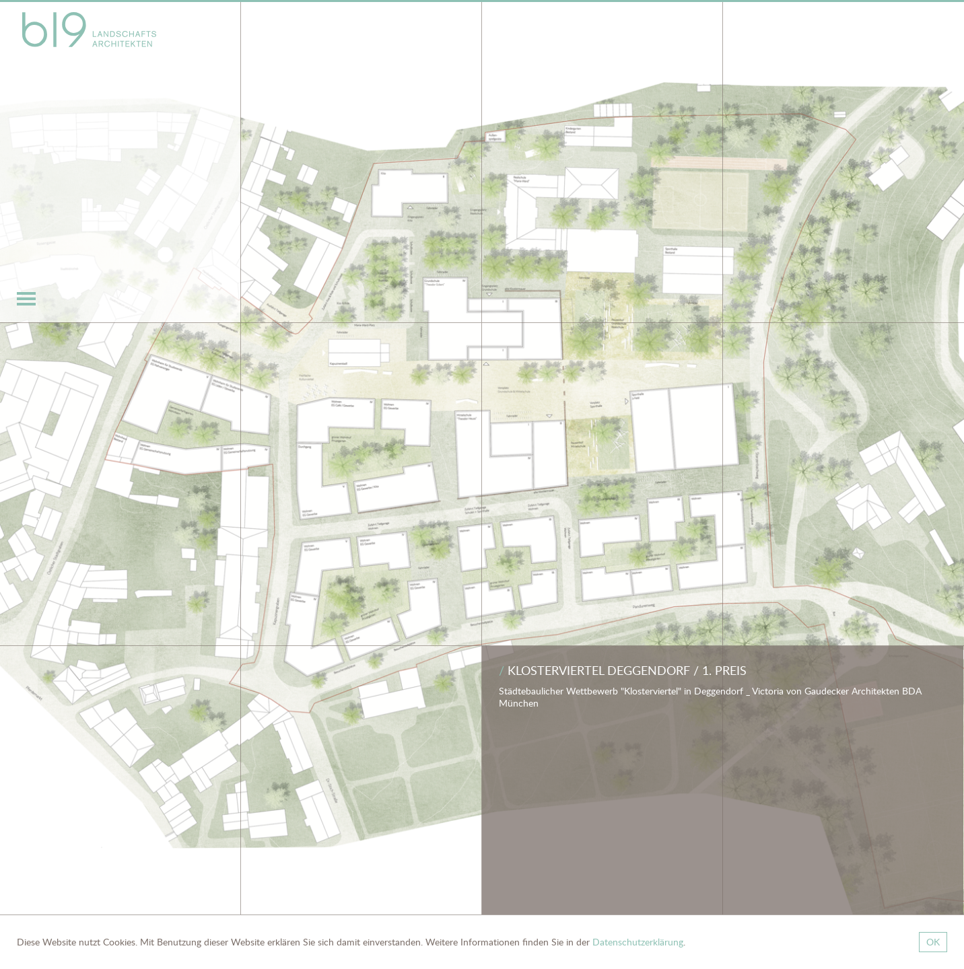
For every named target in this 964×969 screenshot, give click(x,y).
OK (933, 941)
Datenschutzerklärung (637, 941)
